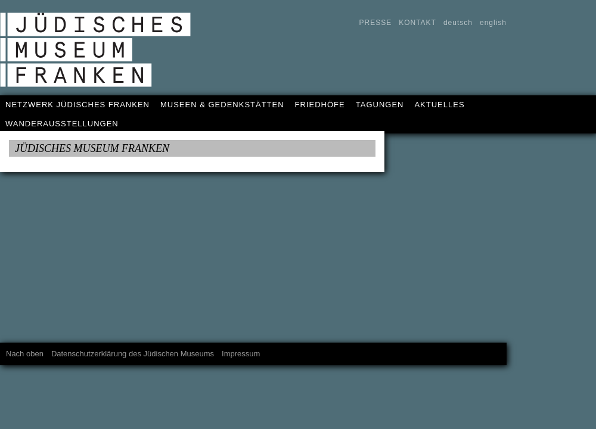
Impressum (241, 353)
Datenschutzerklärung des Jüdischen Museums (132, 353)
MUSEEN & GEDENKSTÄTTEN (222, 104)
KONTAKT (417, 22)
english (493, 22)
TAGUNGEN (380, 104)
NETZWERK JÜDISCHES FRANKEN (77, 104)
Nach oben (25, 353)
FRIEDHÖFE (320, 104)
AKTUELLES (439, 104)
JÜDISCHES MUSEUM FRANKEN (92, 148)
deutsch (458, 22)
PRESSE (375, 22)
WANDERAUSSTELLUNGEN (62, 123)
